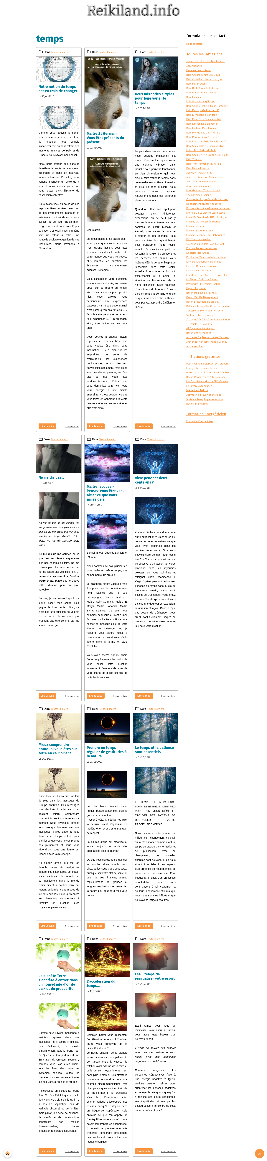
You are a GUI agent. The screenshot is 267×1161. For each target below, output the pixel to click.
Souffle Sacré (194, 342)
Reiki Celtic (216, 75)
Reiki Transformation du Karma (205, 173)
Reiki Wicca (204, 177)
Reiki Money (210, 133)
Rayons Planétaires (198, 454)
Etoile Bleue (221, 231)
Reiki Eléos (212, 93)
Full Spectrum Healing (200, 262)
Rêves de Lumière (197, 338)
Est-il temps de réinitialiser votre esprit (155, 976)
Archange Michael (197, 382)
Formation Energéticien (200, 472)
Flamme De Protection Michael (205, 244)
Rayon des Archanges (199, 369)
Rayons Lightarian (197, 315)
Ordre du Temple (196, 307)
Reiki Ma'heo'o (194, 133)
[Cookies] (8, 1153)
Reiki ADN (215, 432)
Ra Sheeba (218, 302)
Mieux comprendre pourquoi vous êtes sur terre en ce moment (58, 749)
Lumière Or (193, 289)
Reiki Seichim (220, 155)
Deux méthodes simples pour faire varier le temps (154, 98)
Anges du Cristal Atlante (201, 195)
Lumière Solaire (209, 289)
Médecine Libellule (198, 441)
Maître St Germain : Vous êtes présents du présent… (105, 137)
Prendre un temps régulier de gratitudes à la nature (107, 752)
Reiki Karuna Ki (195, 115)
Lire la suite (47, 426)
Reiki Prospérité (212, 142)
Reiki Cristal (193, 80)
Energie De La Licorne (199, 231)
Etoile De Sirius (195, 235)
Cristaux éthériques (198, 209)
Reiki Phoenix (194, 142)
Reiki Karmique (221, 111)
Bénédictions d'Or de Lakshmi (204, 200)
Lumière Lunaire (196, 293)
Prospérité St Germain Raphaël (205, 311)
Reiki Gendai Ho (195, 106)
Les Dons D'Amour (197, 432)
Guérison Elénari (196, 409)
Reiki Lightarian (211, 129)
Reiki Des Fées (195, 414)
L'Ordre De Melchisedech (201, 280)
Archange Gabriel (218, 382)
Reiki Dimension (196, 93)
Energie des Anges (197, 226)
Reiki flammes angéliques (201, 102)
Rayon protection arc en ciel (203, 329)
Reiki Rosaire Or (195, 146)
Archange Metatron (198, 378)
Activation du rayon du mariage (205, 445)
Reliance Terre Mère (198, 333)
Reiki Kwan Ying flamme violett (205, 124)
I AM (224, 266)
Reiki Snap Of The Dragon (202, 164)
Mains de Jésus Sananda (201, 418)
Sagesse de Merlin (219, 338)
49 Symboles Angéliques (201, 364)
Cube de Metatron (197, 213)
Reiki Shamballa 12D (199, 151)
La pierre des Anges (198, 275)
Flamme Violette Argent (201, 253)
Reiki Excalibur (195, 97)
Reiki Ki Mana (213, 115)
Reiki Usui (192, 177)
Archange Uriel (195, 387)
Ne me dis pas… (51, 477)
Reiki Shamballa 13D (199, 155)
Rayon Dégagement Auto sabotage (208, 427)
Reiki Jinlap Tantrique (199, 111)
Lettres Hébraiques (209, 271)
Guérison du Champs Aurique (203, 266)
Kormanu (191, 271)
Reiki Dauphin (194, 423)
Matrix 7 (211, 293)
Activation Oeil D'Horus (200, 182)
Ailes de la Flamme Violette (203, 191)
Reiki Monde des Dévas (200, 137)
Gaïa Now (192, 436)
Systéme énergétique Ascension (205, 449)
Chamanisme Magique (199, 204)
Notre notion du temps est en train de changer (58, 89)
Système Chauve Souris (200, 347)
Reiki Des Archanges (213, 80)
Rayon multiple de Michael (203, 320)
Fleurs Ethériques (219, 258)
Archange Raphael (197, 373)
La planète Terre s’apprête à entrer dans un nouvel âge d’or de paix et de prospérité (58, 982)
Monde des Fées (196, 298)
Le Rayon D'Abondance (212, 436)
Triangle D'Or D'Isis (197, 351)
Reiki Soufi (224, 164)
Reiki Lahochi (194, 129)
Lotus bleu (223, 280)
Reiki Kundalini (195, 120)
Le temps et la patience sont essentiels (154, 750)
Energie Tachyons (217, 409)
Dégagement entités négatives (205, 218)
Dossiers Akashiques (198, 222)
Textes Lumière (60, 52)
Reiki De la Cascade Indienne (203, 88)
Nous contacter (196, 43)
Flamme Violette (197, 249)
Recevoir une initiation (200, 71)
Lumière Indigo (216, 284)
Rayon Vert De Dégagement (203, 324)
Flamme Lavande (197, 258)
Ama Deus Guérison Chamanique (206, 186)
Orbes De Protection (199, 302)
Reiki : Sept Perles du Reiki (202, 160)
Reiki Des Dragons (197, 84)
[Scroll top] (259, 1153)
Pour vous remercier (198, 405)
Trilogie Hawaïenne (198, 355)
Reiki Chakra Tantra (198, 75)
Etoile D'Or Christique (199, 240)
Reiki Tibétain (194, 169)
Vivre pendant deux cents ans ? (151, 480)
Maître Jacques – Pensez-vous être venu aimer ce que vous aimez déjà (106, 493)
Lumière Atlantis (196, 284)
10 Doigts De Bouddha (200, 360)
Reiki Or (219, 137)
